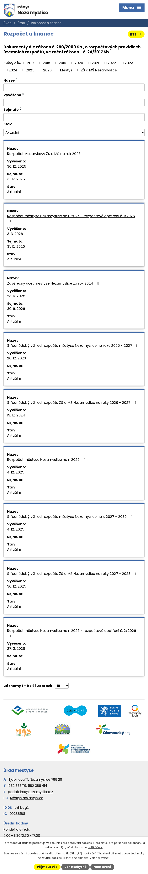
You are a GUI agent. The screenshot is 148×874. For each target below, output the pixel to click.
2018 (46, 62)
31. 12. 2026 (16, 179)
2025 (30, 70)
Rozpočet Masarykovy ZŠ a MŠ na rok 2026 (44, 153)
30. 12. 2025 (16, 166)
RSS (136, 34)
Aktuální (14, 191)
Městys (66, 70)
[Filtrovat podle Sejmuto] (74, 117)
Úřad (21, 23)
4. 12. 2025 (15, 472)
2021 (95, 62)
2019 (62, 62)
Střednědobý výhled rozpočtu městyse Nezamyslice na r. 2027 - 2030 (70, 516)
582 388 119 (17, 785)
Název (9, 80)
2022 (112, 62)
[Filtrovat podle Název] (74, 87)
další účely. (95, 847)
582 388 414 (37, 785)
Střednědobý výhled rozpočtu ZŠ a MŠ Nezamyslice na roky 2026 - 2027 (72, 402)
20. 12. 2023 (16, 358)
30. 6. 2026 (16, 308)
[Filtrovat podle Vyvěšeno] (74, 103)
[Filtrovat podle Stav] (74, 132)
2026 (47, 70)
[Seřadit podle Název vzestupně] (17, 78)
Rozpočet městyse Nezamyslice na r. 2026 (47, 459)
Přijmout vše (47, 867)
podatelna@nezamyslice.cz (30, 791)
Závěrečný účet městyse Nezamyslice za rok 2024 (53, 283)
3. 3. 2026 (15, 233)
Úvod (7, 23)
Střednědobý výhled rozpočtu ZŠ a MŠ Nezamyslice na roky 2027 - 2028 (72, 573)
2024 (13, 70)
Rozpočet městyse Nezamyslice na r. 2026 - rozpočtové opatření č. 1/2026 (71, 218)
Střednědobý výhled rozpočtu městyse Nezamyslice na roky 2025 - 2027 (73, 345)
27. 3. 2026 (16, 648)
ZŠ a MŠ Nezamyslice (99, 70)
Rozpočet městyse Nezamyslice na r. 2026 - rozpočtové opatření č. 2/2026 (71, 633)
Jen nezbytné (76, 867)
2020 (79, 62)
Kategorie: (12, 62)
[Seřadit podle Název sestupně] (17, 80)
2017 (30, 62)
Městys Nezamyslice (26, 797)
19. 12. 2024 (16, 415)
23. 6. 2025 (16, 296)
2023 (129, 62)
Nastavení (102, 867)
